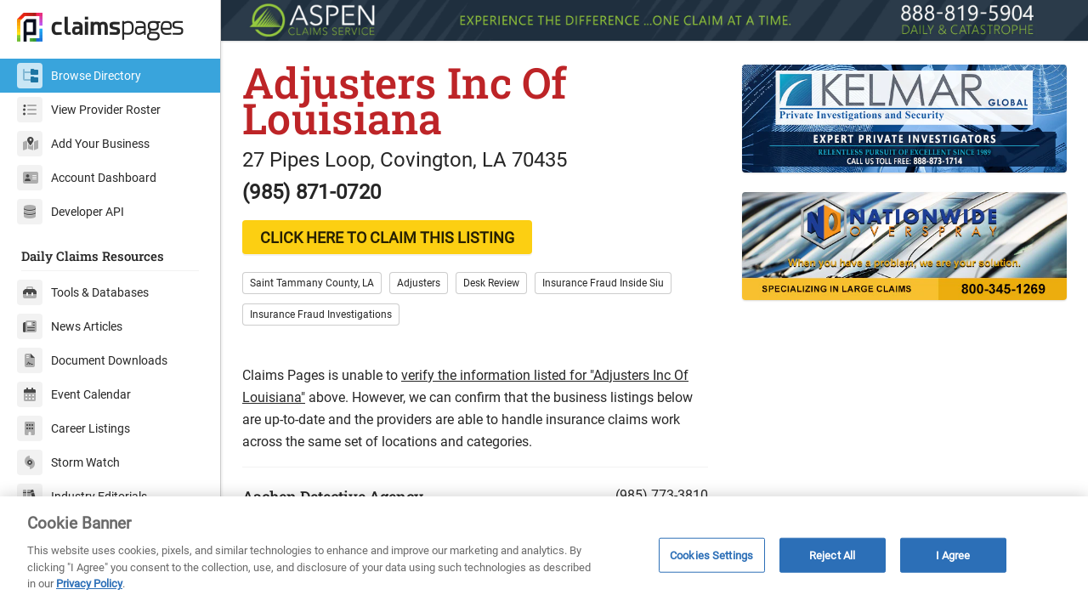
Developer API (70, 211)
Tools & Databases (83, 292)
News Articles (69, 326)
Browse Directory (79, 75)
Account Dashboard (86, 177)
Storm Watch (68, 462)
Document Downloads (92, 360)
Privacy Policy (89, 583)
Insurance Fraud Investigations (321, 314)
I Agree (953, 554)
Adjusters (418, 283)
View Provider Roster (89, 109)
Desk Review (491, 283)
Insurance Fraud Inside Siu (603, 283)
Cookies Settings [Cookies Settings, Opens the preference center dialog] (711, 554)
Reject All (832, 554)
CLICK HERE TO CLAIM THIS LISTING (387, 237)
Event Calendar (74, 394)
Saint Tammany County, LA (312, 283)
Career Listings (73, 428)
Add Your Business (83, 143)
